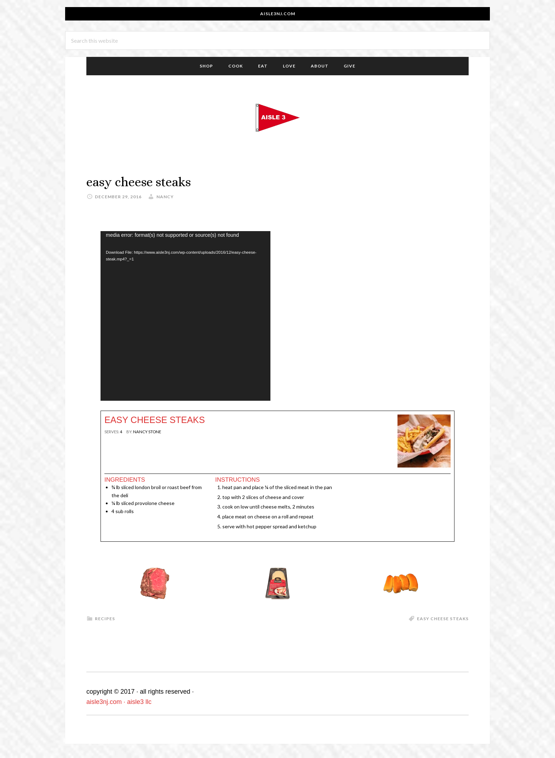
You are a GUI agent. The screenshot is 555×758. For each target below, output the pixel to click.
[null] (121, 431)
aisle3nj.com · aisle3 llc (118, 701)
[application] (185, 316)
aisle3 (277, 118)
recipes (105, 618)
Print (113, 444)
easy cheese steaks (443, 618)
